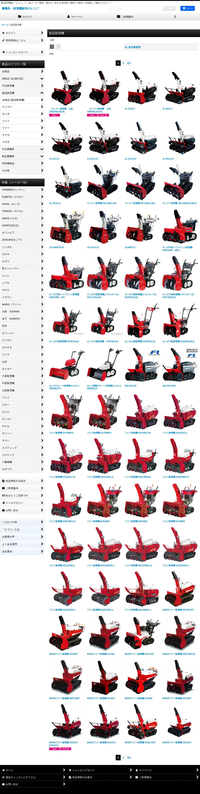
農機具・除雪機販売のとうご (20, 8)
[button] (175, 16)
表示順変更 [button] (133, 47)
